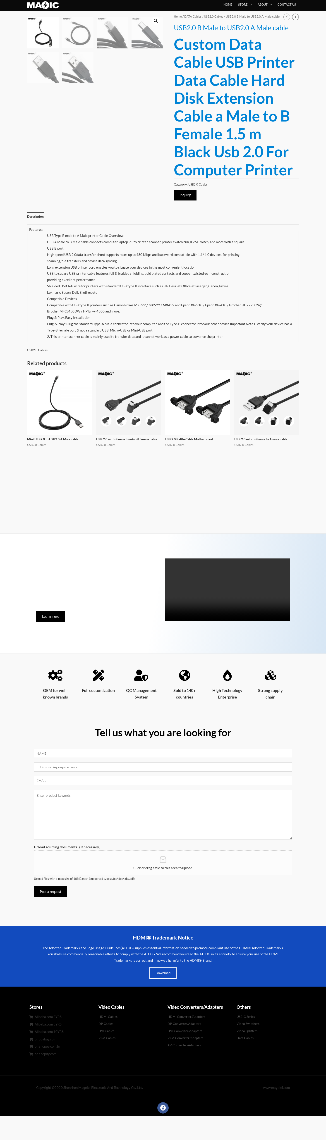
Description (36, 234)
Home (178, 16)
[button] (50, 639)
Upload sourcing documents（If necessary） (68, 871)
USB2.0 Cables (216, 16)
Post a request (50, 916)
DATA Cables (194, 16)
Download (163, 997)
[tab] (36, 234)
